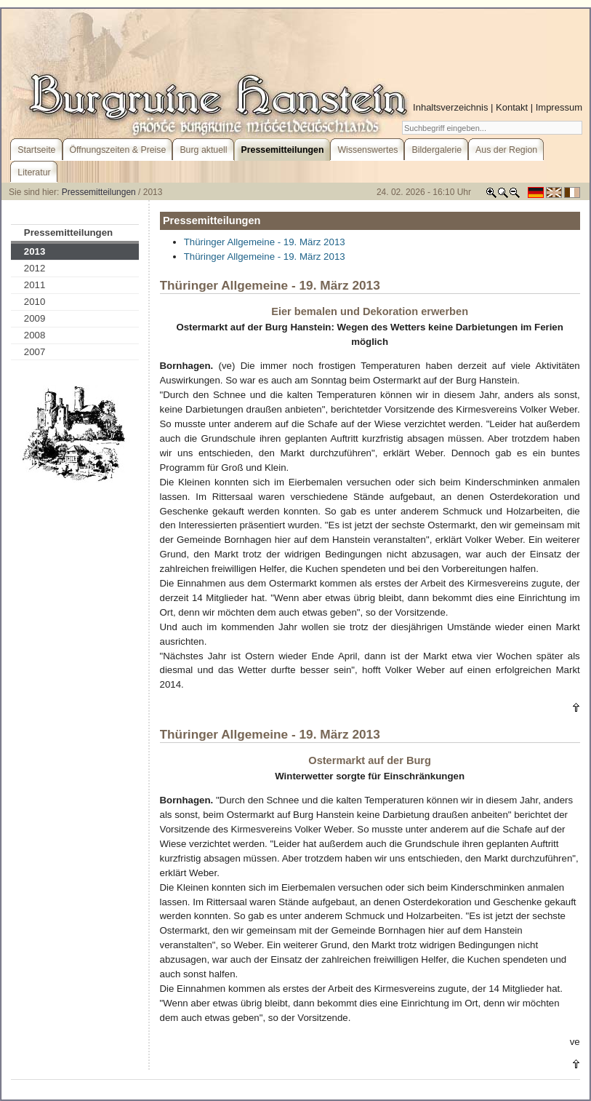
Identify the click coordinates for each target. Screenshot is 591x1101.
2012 (35, 268)
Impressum (559, 107)
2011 (35, 284)
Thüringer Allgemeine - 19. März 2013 (264, 242)
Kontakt (512, 107)
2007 (35, 351)
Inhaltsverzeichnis (450, 107)
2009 (35, 318)
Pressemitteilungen (99, 192)
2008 (35, 335)
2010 (35, 301)
